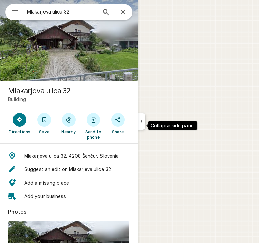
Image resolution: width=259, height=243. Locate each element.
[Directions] (19, 123)
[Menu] (14, 13)
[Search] (106, 13)
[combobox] (61, 12)
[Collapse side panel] (141, 121)
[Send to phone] (93, 126)
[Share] (118, 123)
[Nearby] (69, 123)
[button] (69, 156)
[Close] (123, 12)
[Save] (44, 123)
